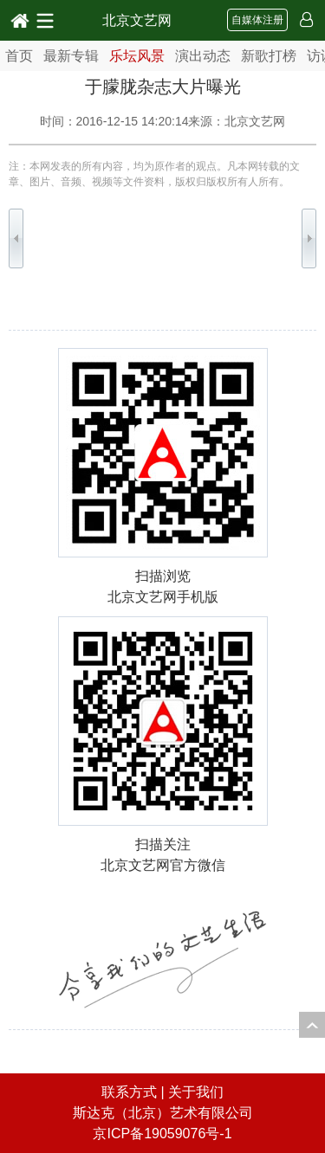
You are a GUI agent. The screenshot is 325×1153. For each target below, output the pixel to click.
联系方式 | (134, 1092)
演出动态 (203, 55)
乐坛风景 (137, 55)
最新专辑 (71, 55)
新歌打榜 (268, 55)
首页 (19, 55)
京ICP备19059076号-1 (162, 1133)
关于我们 (196, 1092)
